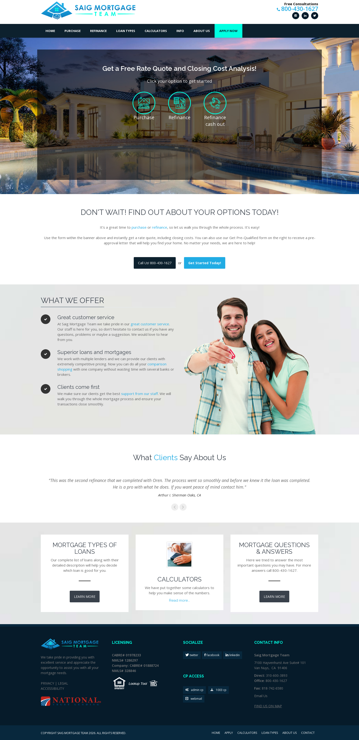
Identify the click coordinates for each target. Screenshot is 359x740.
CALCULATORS (247, 733)
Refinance (98, 31)
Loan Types (125, 31)
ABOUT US (289, 733)
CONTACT (308, 733)
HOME (216, 733)
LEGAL (63, 683)
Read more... (179, 600)
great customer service (150, 324)
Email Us (260, 696)
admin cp (194, 690)
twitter (193, 655)
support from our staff (139, 393)
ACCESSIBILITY (52, 688)
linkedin (234, 655)
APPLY (229, 733)
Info (180, 31)
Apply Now (228, 31)
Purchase (72, 31)
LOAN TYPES (270, 733)
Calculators (156, 31)
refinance (159, 227)
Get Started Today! (204, 263)
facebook (212, 655)
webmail (193, 699)
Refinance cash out (215, 120)
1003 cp (218, 690)
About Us (201, 31)
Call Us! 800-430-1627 (154, 263)
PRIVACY (47, 683)
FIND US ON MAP (268, 706)
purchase (139, 227)
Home (50, 31)
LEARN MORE (84, 596)
